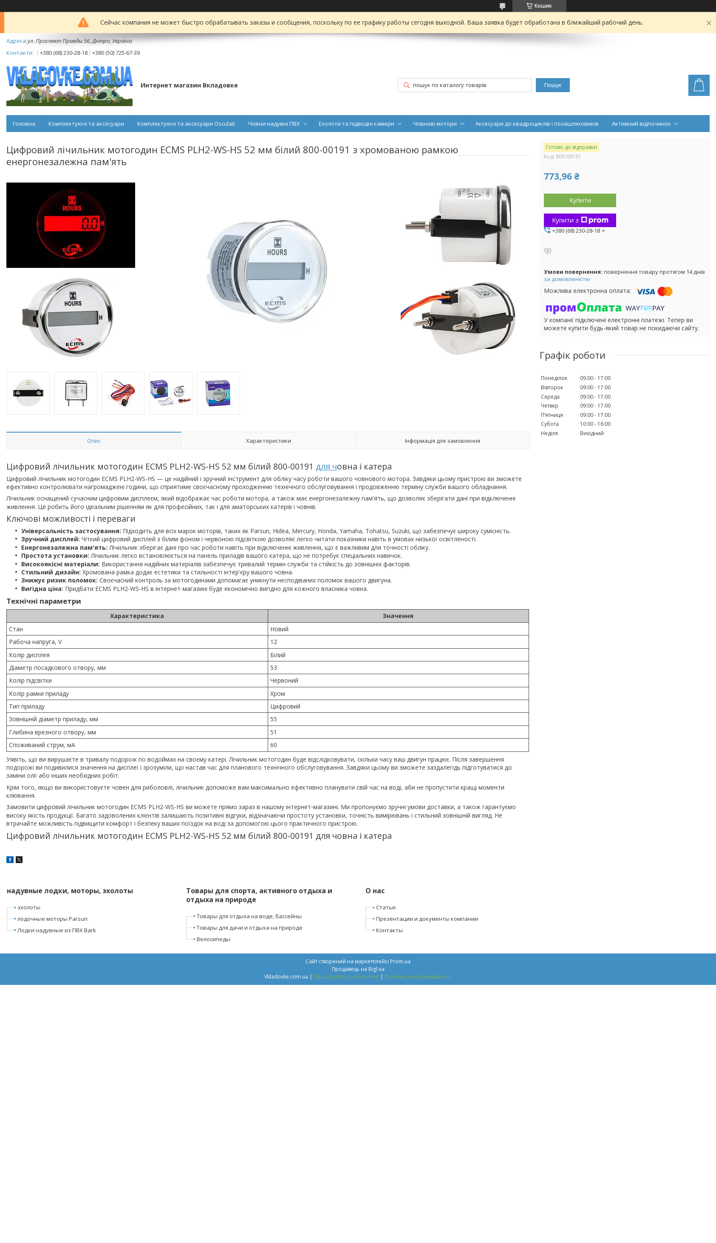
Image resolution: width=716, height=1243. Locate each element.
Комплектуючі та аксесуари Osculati (186, 123)
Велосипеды (213, 939)
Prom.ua (400, 961)
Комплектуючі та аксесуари (86, 123)
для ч (326, 466)
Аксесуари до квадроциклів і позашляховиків (537, 123)
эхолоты (28, 907)
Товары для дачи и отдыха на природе (250, 927)
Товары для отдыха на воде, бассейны (249, 916)
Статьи (386, 907)
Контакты (389, 930)
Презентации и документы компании (427, 918)
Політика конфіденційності (418, 976)
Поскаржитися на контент (346, 976)
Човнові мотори (435, 123)
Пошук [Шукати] (552, 85)
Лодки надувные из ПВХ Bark (56, 930)
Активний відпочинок (641, 123)
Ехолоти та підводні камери (356, 123)
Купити (580, 200)
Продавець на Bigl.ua (358, 969)
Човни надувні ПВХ (274, 123)
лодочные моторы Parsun (52, 918)
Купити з (580, 220)
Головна (24, 123)
